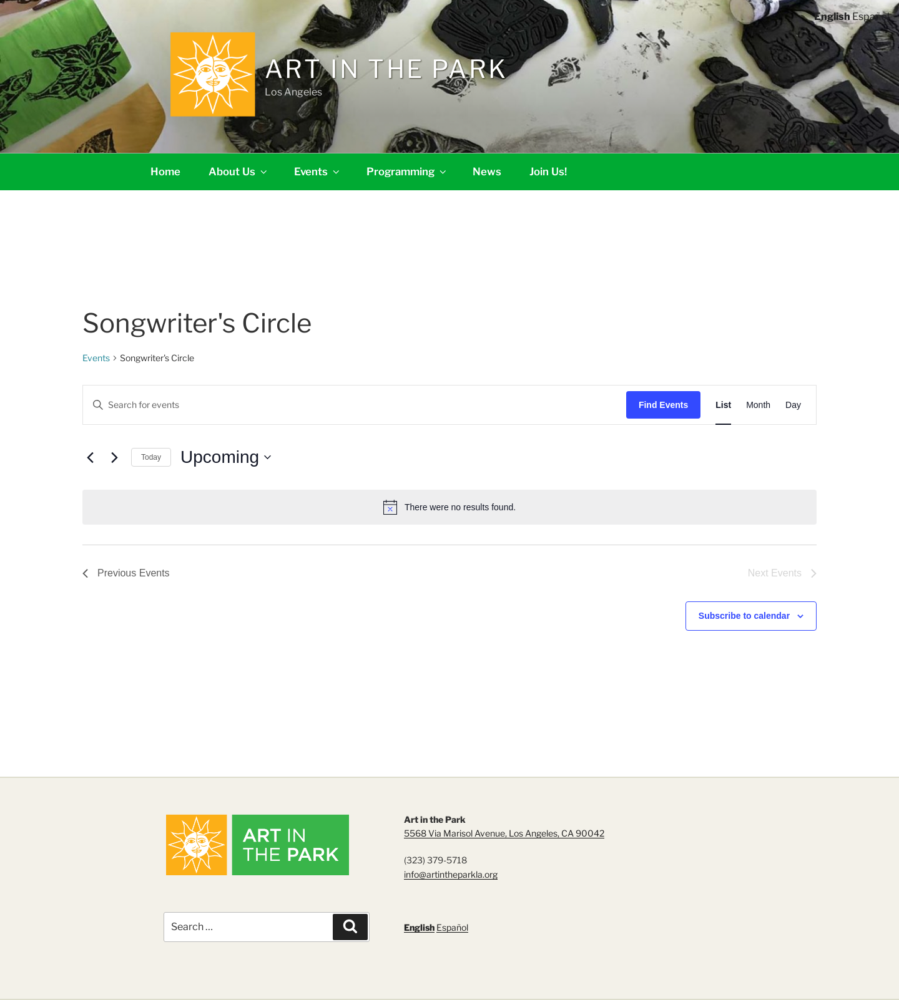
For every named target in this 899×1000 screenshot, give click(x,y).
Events (317, 171)
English (419, 927)
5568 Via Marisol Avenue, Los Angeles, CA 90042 (504, 833)
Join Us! (548, 171)
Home (165, 171)
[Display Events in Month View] (758, 405)
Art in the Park (386, 69)
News (487, 171)
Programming (407, 171)
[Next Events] (114, 457)
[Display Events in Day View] (793, 405)
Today (151, 457)
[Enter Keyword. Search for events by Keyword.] (354, 405)
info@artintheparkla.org (451, 874)
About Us (239, 171)
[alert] (449, 507)
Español (452, 927)
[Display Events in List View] (723, 405)
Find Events (663, 405)
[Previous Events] (89, 457)
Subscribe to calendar (744, 616)
